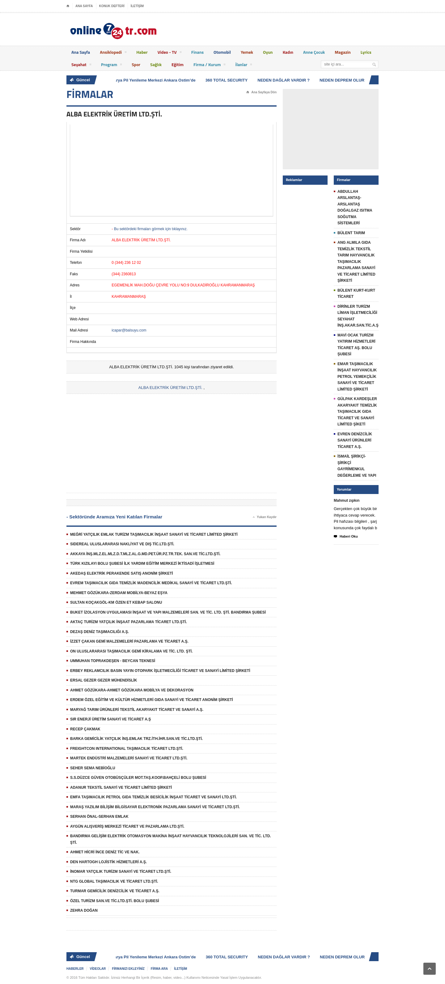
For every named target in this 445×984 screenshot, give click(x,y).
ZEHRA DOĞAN (84, 910)
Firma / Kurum (209, 65)
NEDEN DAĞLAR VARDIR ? (285, 80)
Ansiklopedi (113, 53)
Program (111, 65)
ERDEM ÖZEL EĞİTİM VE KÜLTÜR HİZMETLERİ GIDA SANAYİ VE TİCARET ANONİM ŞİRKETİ (151, 700)
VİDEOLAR (98, 968)
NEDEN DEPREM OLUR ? (345, 80)
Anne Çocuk (314, 52)
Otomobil (222, 52)
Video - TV (169, 53)
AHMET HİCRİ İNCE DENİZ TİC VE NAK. (105, 852)
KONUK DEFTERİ (112, 6)
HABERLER (75, 968)
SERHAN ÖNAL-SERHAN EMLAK (99, 816)
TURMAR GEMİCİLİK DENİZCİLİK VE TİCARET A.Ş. (114, 891)
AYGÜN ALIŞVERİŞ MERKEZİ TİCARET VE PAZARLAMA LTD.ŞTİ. (127, 826)
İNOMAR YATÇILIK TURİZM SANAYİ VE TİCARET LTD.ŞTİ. (120, 871)
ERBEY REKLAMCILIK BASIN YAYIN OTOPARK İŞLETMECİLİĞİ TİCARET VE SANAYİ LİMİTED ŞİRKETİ (160, 671)
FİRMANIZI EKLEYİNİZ (128, 968)
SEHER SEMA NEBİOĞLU (92, 768)
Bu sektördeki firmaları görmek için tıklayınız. (151, 229)
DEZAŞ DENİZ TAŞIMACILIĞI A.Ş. (99, 632)
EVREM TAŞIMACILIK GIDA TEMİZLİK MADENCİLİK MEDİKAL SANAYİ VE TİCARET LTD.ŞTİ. (151, 583)
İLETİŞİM (137, 6)
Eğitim (178, 64)
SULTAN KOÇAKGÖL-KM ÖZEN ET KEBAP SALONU (116, 602)
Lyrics (366, 52)
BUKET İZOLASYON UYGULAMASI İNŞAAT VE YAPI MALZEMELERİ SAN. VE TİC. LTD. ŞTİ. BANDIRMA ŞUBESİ (168, 612)
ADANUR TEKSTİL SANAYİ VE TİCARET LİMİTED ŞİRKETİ (121, 787)
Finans (197, 52)
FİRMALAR (89, 94)
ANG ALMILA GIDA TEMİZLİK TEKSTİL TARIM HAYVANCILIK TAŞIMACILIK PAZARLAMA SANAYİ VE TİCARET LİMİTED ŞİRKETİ (356, 261)
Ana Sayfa (80, 52)
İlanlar (243, 65)
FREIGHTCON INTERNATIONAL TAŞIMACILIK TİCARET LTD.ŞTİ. (126, 748)
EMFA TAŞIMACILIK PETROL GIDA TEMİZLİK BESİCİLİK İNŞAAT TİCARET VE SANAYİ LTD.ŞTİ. (153, 797)
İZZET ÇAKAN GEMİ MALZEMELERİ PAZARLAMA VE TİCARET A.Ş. (129, 641)
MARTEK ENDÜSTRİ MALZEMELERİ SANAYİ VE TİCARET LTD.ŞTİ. (128, 758)
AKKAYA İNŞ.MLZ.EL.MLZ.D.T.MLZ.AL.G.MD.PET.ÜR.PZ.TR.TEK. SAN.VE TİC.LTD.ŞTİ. (145, 554)
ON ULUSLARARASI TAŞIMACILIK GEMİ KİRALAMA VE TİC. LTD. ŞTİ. (131, 651)
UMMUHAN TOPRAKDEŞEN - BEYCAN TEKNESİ (112, 661)
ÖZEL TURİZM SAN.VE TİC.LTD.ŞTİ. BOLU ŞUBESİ (114, 901)
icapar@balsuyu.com (129, 330)
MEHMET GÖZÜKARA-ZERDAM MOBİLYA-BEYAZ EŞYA (118, 593)
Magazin (343, 52)
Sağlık (156, 64)
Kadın (288, 52)
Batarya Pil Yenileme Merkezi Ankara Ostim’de (153, 80)
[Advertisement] (171, 170)
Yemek (247, 52)
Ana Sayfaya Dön (261, 92)
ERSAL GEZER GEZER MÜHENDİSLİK (103, 680)
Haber (142, 52)
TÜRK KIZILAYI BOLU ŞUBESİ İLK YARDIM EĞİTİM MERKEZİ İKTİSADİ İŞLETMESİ (142, 563)
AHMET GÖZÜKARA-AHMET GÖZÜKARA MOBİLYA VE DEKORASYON (131, 690)
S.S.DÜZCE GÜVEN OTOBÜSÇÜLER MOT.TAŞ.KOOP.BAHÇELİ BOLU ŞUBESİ (138, 777)
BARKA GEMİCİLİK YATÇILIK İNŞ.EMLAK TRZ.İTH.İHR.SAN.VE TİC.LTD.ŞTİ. (136, 739)
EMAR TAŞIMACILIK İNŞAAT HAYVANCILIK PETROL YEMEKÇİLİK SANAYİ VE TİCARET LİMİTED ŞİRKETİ (357, 376)
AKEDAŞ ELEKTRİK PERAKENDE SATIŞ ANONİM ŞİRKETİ (121, 573)
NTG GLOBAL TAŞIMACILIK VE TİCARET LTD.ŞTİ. (114, 881)
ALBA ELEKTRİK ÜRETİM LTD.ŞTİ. (170, 387)
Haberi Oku (346, 537)
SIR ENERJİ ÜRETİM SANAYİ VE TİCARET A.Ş (110, 719)
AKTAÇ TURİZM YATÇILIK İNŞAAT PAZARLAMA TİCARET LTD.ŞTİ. (128, 622)
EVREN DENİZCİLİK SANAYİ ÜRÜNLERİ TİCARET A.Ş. (354, 440)
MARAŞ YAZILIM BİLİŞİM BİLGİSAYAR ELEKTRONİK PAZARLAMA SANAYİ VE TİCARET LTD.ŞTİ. (155, 807)
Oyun (268, 52)
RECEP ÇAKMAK (85, 729)
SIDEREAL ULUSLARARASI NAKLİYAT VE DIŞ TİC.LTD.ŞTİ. (122, 544)
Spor (136, 64)
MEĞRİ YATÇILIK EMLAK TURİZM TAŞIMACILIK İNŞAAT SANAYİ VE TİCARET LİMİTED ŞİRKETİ (154, 534)
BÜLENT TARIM (351, 233)
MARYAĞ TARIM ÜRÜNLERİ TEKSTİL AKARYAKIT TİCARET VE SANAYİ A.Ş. (136, 709)
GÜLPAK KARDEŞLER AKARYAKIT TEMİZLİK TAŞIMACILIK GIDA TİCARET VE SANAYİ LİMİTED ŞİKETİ (357, 411)
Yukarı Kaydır (265, 517)
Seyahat (81, 65)
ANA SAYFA (84, 6)
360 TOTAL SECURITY (228, 80)
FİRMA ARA (159, 968)
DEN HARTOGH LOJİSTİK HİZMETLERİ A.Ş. (108, 862)
